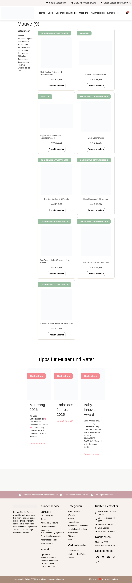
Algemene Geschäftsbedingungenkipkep (52, 531)
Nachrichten (103, 537)
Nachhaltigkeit (97, 13)
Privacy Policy (46, 543)
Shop (50, 13)
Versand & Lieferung (49, 523)
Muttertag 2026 (101, 542)
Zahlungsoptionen (48, 526)
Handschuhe (23, 50)
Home (42, 13)
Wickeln (21, 36)
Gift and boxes (24, 68)
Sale (19, 71)
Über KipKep (46, 512)
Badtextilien (23, 59)
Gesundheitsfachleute (66, 13)
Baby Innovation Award (92, 409)
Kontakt (111, 13)
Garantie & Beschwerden (51, 536)
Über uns (83, 13)
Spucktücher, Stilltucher (23, 54)
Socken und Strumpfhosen (24, 45)
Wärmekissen (23, 42)
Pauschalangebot (25, 39)
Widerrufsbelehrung (48, 540)
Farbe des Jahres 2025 (65, 409)
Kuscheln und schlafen (23, 63)
